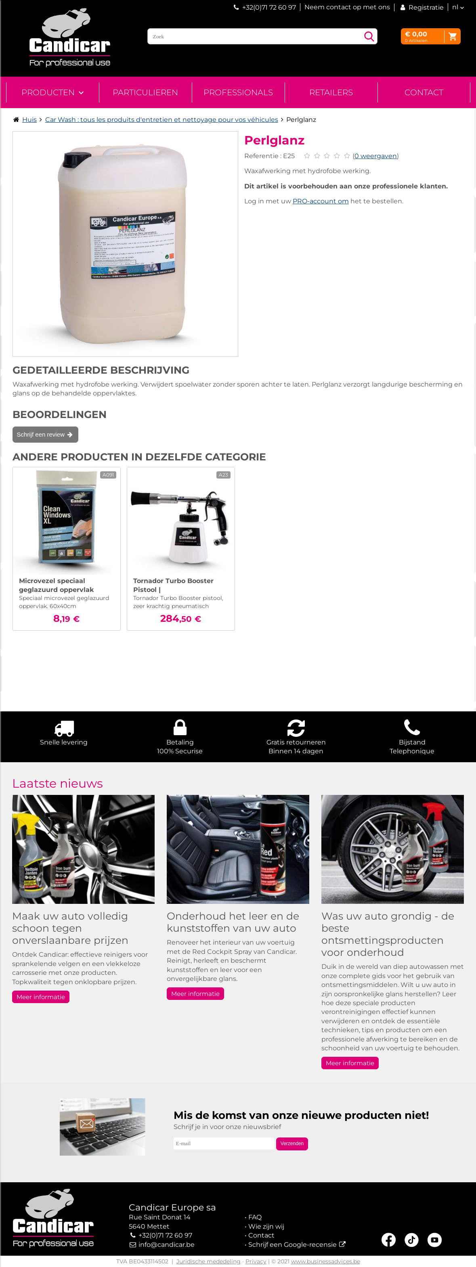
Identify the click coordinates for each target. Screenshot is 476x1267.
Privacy (255, 1261)
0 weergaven (375, 156)
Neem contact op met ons (347, 7)
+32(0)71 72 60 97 (269, 7)
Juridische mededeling (208, 1261)
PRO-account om (321, 201)
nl (455, 7)
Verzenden (292, 1143)
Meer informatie (41, 997)
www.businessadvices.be (325, 1261)
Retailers (331, 92)
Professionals (238, 92)
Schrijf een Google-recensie (292, 1244)
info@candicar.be (166, 1244)
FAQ (255, 1217)
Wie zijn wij (266, 1226)
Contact (424, 92)
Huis (29, 119)
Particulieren (145, 92)
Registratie (421, 7)
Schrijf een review (45, 434)
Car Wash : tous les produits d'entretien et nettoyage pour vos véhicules (161, 119)
